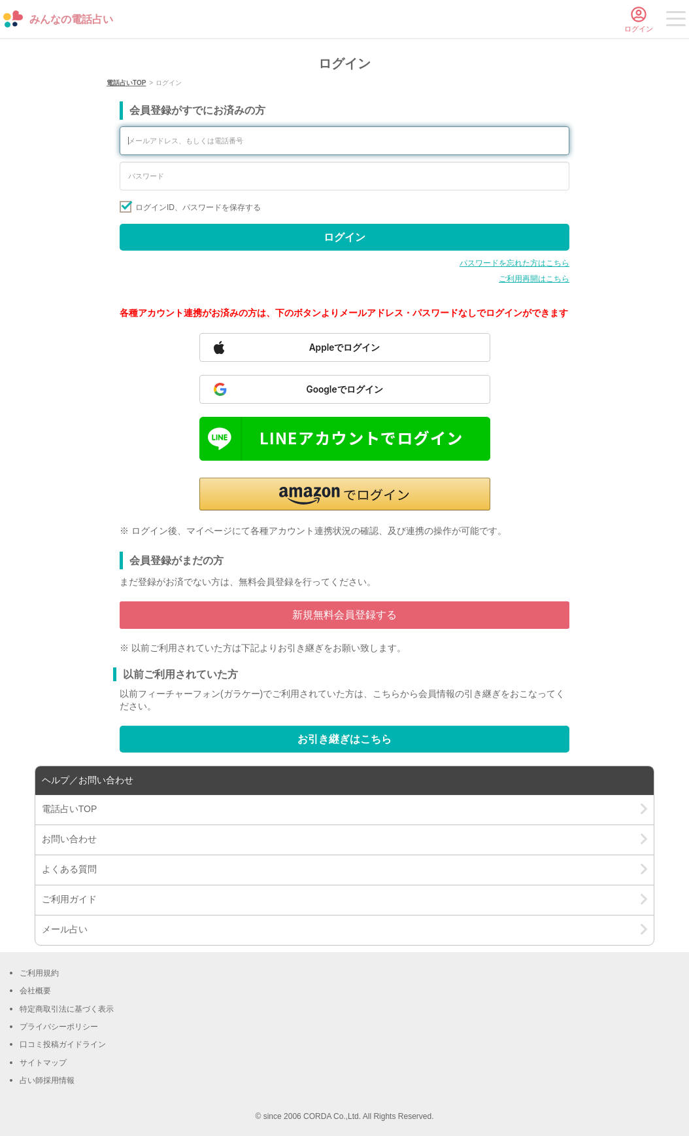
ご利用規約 (39, 973)
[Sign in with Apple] (344, 347)
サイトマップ (43, 1062)
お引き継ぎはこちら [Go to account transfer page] (344, 739)
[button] (344, 494)
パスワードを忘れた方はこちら (514, 263)
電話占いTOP (126, 82)
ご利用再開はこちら (534, 278)
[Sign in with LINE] (344, 439)
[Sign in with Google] (344, 389)
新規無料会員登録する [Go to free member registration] (344, 614)
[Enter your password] (344, 176)
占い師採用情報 (47, 1080)
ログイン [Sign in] (344, 237)
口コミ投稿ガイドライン (63, 1044)
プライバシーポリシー (59, 1026)
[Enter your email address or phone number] (344, 140)
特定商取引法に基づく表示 (67, 1009)
